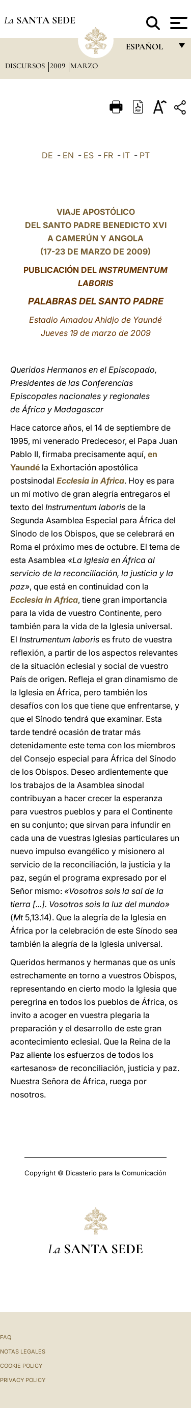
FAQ (5, 1337)
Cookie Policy (21, 1365)
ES (89, 155)
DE (47, 155)
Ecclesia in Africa (90, 480)
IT (126, 155)
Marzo (84, 65)
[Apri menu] (177, 23)
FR (108, 155)
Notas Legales (22, 1351)
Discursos (26, 65)
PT (145, 155)
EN (68, 155)
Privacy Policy (22, 1380)
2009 (58, 65)
